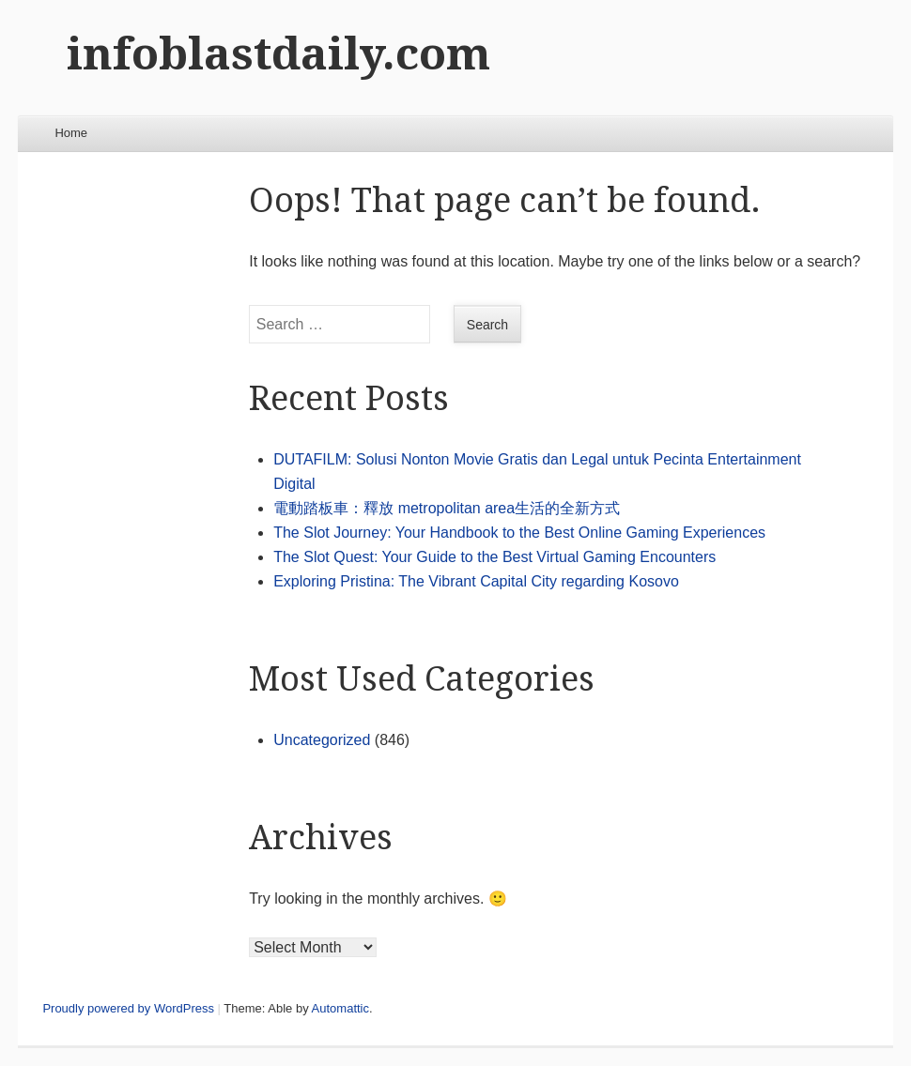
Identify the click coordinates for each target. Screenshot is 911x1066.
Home (70, 133)
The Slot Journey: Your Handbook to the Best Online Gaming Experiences (519, 533)
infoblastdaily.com (278, 54)
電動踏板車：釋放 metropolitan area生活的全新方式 (446, 508)
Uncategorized (321, 740)
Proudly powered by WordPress (128, 1008)
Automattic (340, 1008)
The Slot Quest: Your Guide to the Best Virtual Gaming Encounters (494, 557)
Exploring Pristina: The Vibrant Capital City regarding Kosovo (476, 581)
